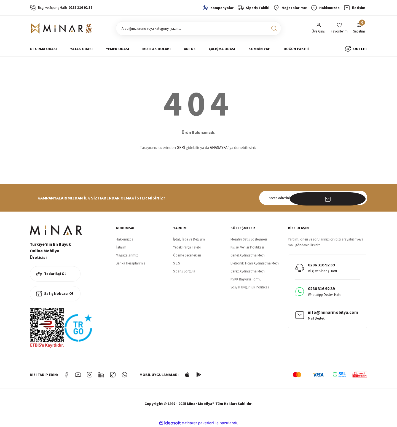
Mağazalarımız (127, 255)
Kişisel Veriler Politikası (247, 247)
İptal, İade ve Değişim (189, 239)
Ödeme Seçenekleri (187, 255)
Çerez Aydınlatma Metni (247, 271)
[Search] (198, 28)
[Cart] (359, 28)
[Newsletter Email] (313, 198)
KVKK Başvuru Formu (246, 279)
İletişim (121, 247)
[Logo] (61, 28)
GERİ (181, 147)
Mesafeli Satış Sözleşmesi (248, 239)
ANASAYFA (218, 147)
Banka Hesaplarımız (130, 263)
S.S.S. (177, 263)
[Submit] (360, 197)
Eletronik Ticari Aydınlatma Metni (255, 263)
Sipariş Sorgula (184, 271)
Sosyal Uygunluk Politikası (250, 287)
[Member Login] (318, 28)
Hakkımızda (124, 239)
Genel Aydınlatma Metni (247, 255)
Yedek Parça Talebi (187, 247)
